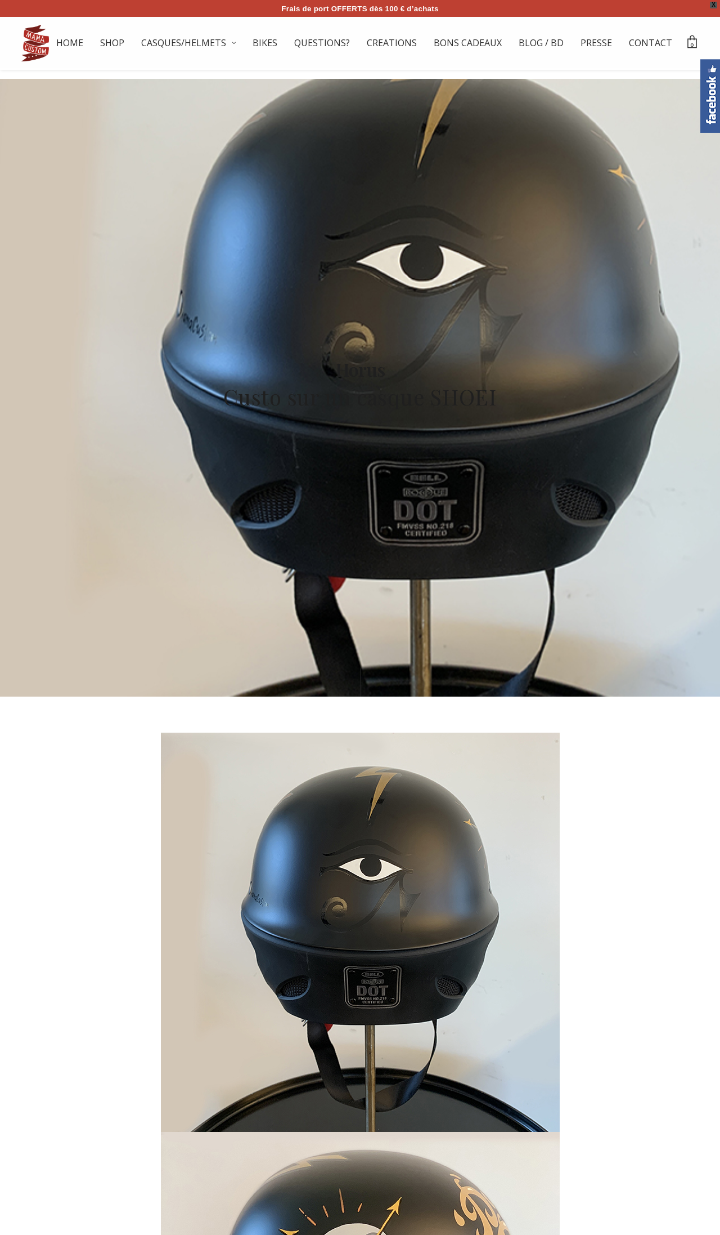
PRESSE (596, 43)
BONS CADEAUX (468, 43)
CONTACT (650, 43)
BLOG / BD (541, 43)
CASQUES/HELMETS (183, 43)
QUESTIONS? (322, 43)
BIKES (265, 43)
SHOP (112, 43)
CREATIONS (392, 43)
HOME (69, 43)
